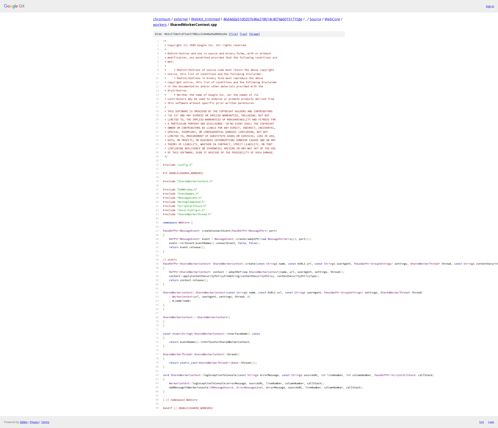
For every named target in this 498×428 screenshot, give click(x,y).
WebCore (332, 19)
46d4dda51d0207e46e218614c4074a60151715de (262, 19)
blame (254, 34)
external (181, 19)
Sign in (490, 6)
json (491, 422)
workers (160, 24)
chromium (162, 19)
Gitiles (23, 422)
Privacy (34, 422)
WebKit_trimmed (205, 19)
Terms (45, 422)
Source (315, 19)
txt (481, 422)
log (243, 34)
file (233, 34)
